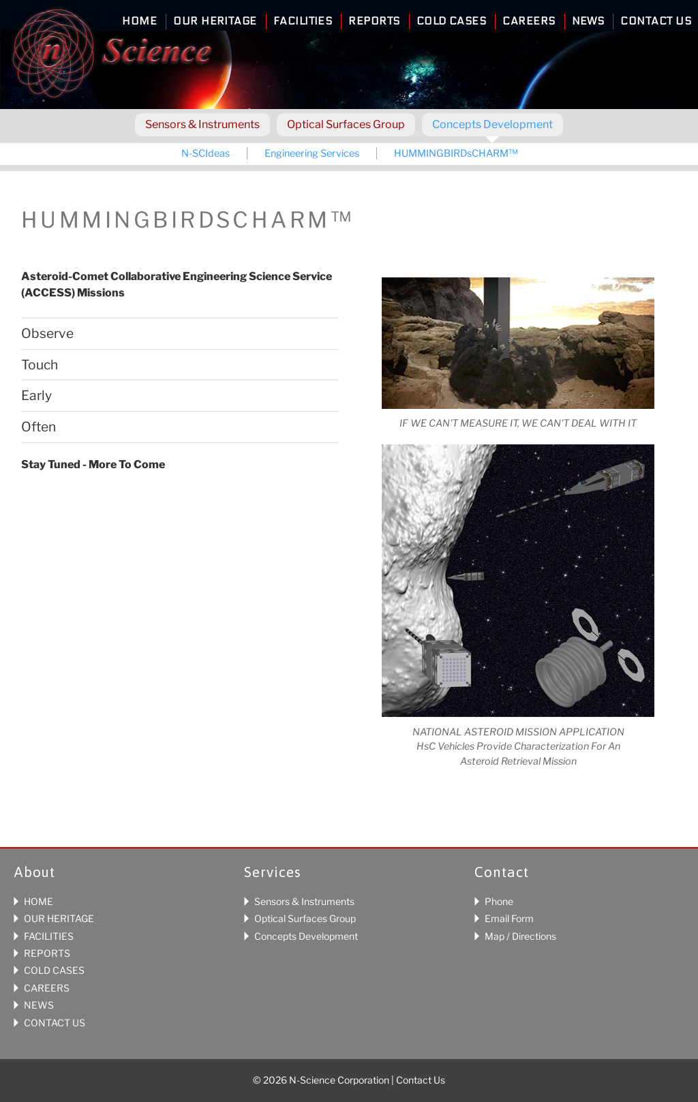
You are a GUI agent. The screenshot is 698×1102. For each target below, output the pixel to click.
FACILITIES (49, 936)
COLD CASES (54, 970)
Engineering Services (311, 153)
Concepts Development (492, 124)
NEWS (39, 1005)
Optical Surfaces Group (346, 124)
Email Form (509, 918)
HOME (38, 901)
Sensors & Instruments (202, 124)
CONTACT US (54, 1022)
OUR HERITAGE (59, 918)
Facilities (303, 21)
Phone (499, 901)
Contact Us (655, 21)
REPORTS (47, 953)
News (588, 21)
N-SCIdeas (205, 153)
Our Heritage (215, 21)
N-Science (112, 57)
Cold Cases (451, 21)
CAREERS (47, 988)
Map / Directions (520, 936)
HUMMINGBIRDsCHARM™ (455, 153)
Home (139, 21)
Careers (528, 21)
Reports (373, 21)
